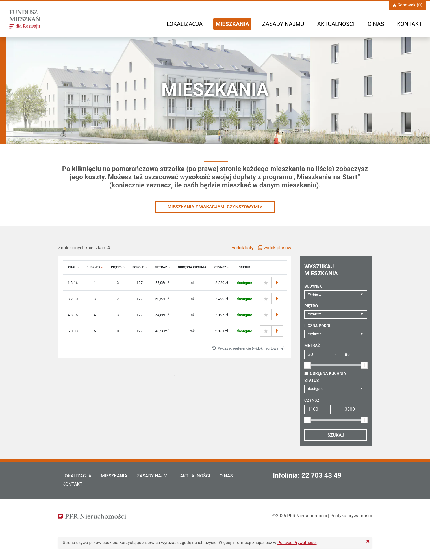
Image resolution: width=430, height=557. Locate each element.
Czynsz (221, 267)
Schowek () (407, 5)
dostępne (315, 388)
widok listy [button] (239, 247)
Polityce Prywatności (297, 542)
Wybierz (314, 294)
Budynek (94, 267)
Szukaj (335, 435)
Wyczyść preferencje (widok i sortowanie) (248, 348)
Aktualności (336, 24)
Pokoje (139, 267)
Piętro (118, 267)
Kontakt (409, 24)
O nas (376, 24)
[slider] (307, 365)
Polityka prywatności (351, 515)
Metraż (162, 267)
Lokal (73, 267)
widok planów (274, 247)
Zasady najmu (283, 24)
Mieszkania (232, 24)
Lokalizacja (185, 24)
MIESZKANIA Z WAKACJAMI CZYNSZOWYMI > (215, 206)
